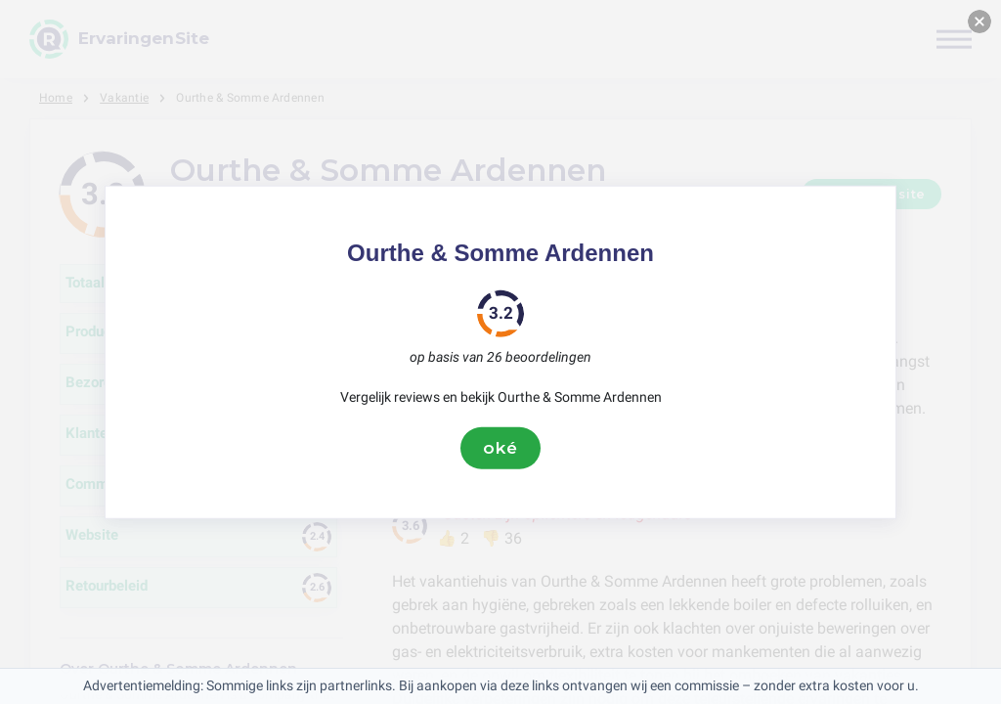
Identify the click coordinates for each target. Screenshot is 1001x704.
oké (500, 448)
